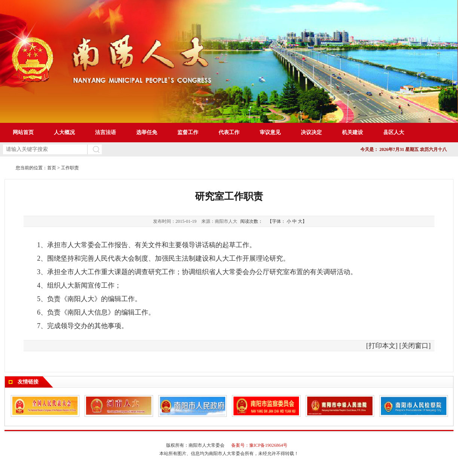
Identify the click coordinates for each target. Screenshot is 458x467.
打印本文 (382, 345)
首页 (51, 167)
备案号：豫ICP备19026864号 (259, 445)
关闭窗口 (414, 345)
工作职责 (70, 167)
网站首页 (23, 132)
